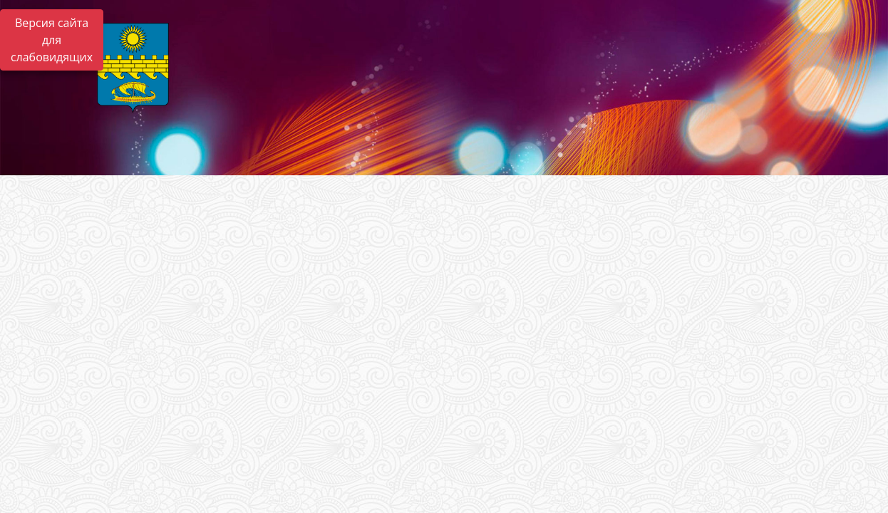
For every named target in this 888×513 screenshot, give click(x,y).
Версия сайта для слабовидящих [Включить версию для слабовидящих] (52, 40)
